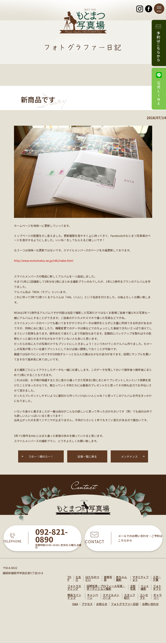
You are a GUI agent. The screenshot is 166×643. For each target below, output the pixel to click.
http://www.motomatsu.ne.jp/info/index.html (43, 260)
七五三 (78, 578)
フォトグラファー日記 (125, 604)
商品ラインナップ (74, 596)
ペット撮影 (145, 587)
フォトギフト (157, 587)
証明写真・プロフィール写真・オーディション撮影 (106, 587)
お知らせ (101, 604)
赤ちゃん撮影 (121, 578)
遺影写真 (133, 587)
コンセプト (144, 596)
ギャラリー (157, 596)
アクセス (87, 604)
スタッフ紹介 (129, 596)
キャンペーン (92, 596)
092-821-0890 (51, 536)
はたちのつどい (92, 578)
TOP (69, 578)
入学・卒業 (157, 578)
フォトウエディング (74, 587)
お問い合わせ (150, 604)
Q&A (75, 604)
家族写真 (108, 578)
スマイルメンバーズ (111, 596)
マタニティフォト (140, 578)
